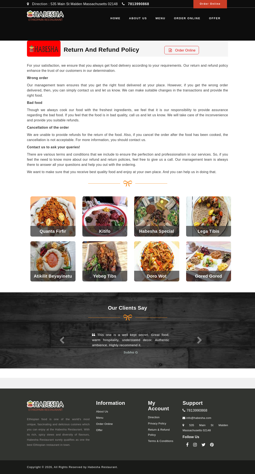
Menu (160, 18)
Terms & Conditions (160, 441)
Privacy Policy (157, 423)
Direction (39, 4)
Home (115, 18)
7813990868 (194, 410)
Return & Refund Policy (159, 432)
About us (138, 18)
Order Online (187, 18)
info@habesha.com (196, 418)
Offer (215, 18)
